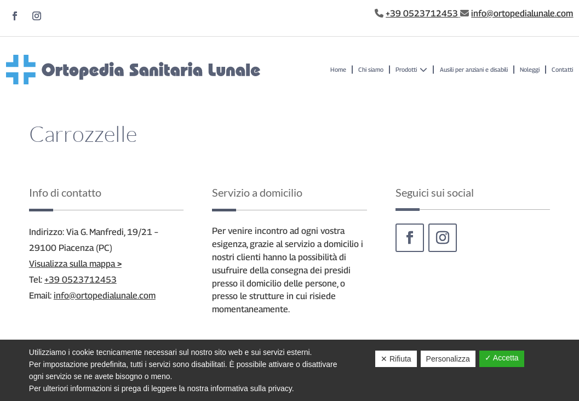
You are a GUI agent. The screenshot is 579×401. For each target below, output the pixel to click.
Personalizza (448, 358)
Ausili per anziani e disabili (474, 69)
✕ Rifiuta (396, 358)
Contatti (562, 69)
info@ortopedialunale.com (522, 13)
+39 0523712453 (422, 13)
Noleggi (530, 69)
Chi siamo (370, 69)
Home (338, 69)
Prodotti (411, 69)
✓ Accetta (502, 357)
